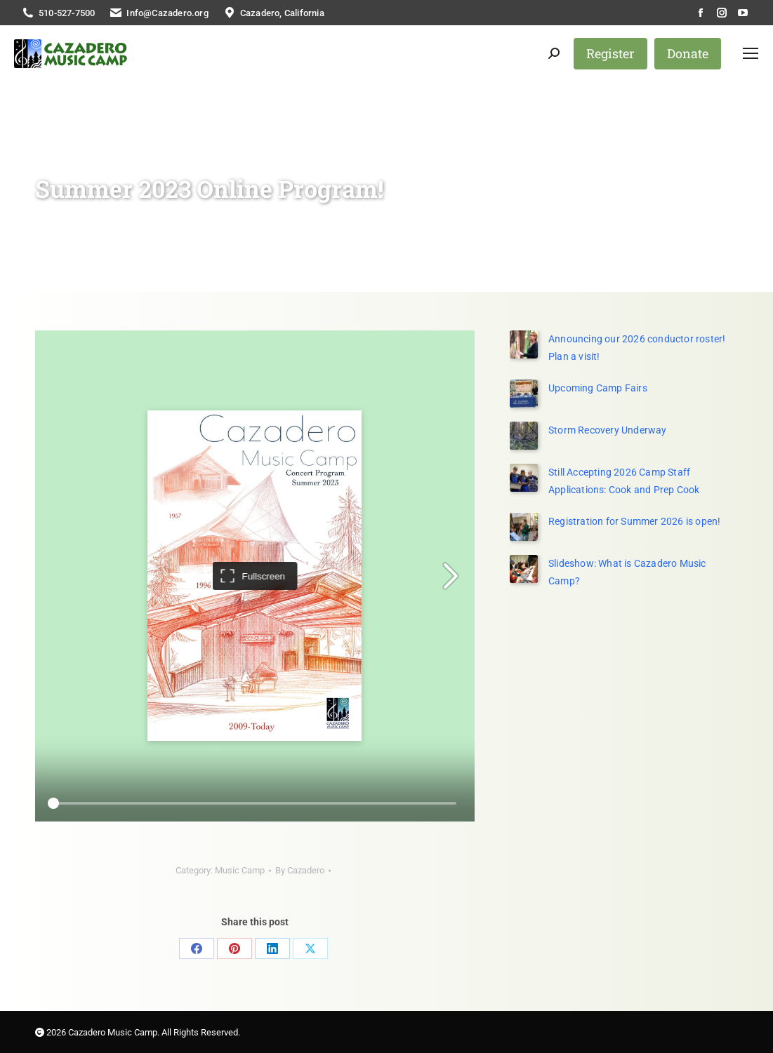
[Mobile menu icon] (750, 53)
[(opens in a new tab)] (524, 344)
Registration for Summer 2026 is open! (634, 521)
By (299, 870)
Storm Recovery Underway (607, 430)
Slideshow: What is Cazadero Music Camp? (627, 572)
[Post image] (524, 394)
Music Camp (240, 870)
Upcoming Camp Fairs (597, 388)
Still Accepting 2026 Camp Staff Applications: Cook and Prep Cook (623, 481)
